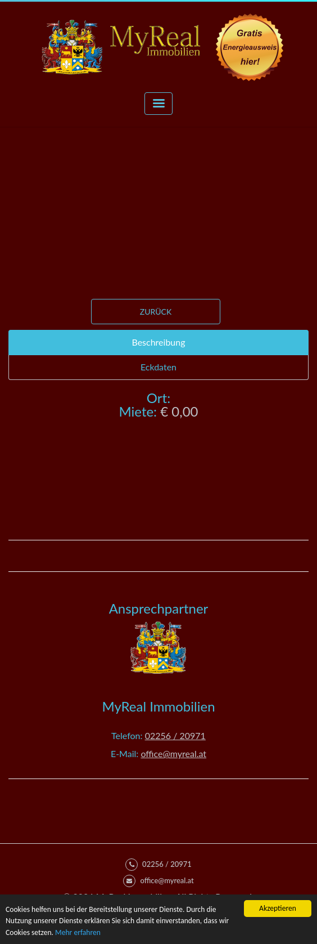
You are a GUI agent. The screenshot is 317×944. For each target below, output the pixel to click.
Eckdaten (158, 366)
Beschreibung (158, 342)
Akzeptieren (277, 908)
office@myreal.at (173, 753)
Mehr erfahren (78, 932)
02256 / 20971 (175, 735)
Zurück (155, 311)
